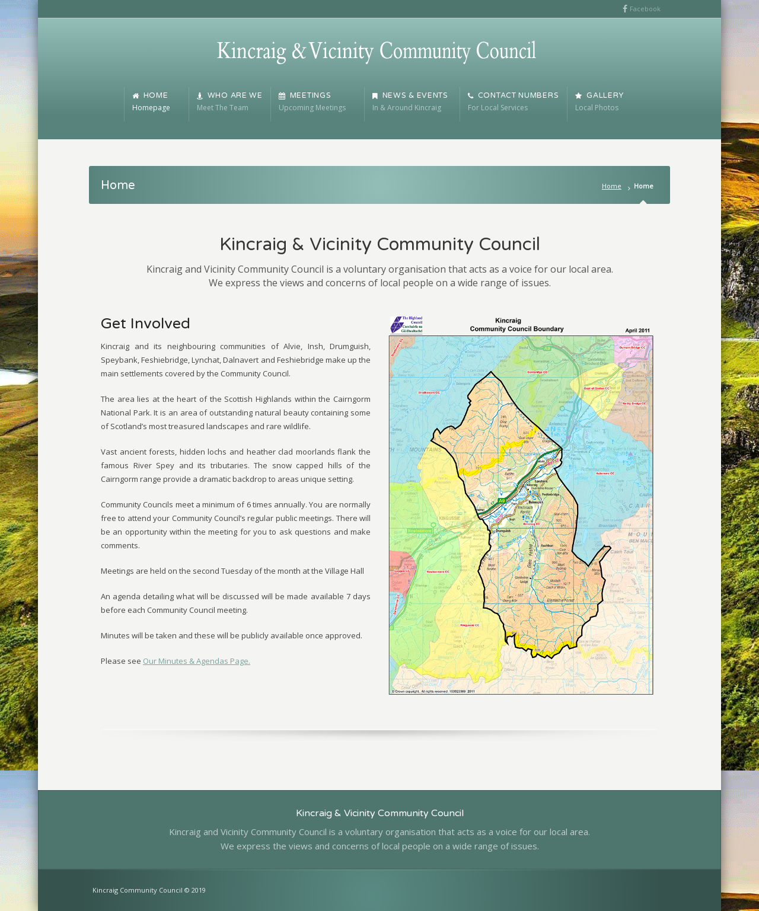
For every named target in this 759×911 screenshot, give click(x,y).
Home (611, 185)
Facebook (645, 8)
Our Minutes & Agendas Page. (196, 661)
